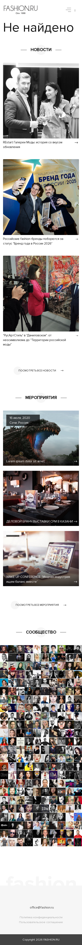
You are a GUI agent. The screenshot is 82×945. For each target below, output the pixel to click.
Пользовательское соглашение (41, 922)
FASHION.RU (51, 939)
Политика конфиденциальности (41, 917)
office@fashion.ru (42, 907)
